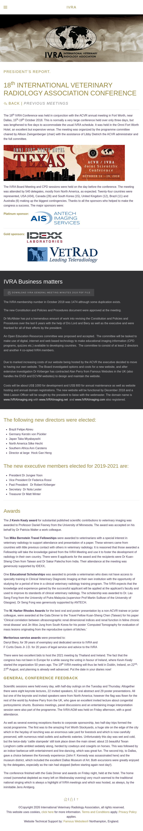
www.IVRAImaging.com (90, 399)
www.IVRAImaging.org (18, 399)
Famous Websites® (76, 821)
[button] (5, 7)
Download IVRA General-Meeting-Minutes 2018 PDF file (48, 292)
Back (12, 103)
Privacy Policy (128, 812)
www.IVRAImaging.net (53, 399)
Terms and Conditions (96, 812)
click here (47, 812)
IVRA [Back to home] (72, 7)
